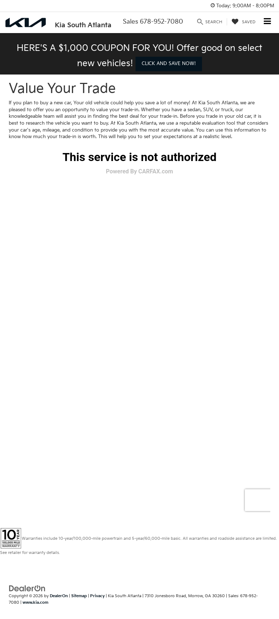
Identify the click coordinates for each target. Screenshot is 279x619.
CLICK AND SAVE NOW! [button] (169, 64)
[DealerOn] (27, 588)
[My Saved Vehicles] (243, 21)
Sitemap (79, 596)
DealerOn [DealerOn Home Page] (59, 596)
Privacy (97, 596)
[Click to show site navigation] (267, 22)
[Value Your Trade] (139, 330)
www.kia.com (35, 602)
